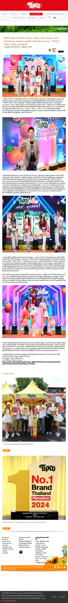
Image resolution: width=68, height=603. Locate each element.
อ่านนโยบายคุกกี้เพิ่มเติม (10, 601)
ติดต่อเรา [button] (42, 18)
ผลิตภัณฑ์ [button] (24, 14)
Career (4, 551)
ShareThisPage (54, 50)
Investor (5, 545)
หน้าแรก (5, 14)
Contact (5, 553)
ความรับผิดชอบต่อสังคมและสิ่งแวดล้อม (55, 14)
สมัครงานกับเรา (32, 18)
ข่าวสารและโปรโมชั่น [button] (36, 14)
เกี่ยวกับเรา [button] (14, 14)
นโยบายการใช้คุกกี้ (25, 541)
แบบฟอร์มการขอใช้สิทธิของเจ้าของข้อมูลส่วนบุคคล (25, 545)
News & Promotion (6, 540)
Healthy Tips (7, 547)
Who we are (6, 543)
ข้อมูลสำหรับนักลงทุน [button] (19, 18)
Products (5, 537)
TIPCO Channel (8, 549)
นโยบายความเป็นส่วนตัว (24, 538)
